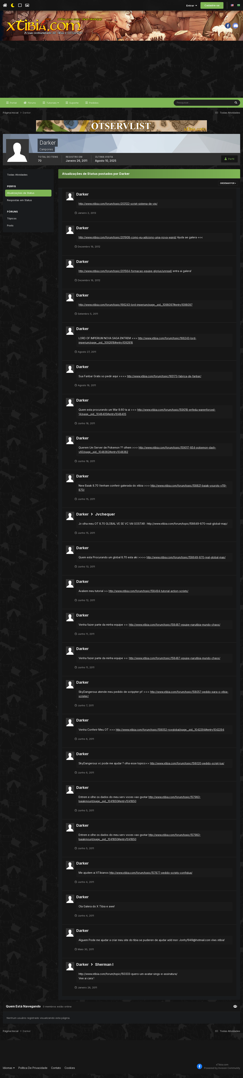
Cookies (70, 1072)
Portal (13, 106)
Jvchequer (105, 518)
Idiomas (9, 1072)
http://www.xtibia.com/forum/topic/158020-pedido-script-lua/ (188, 767)
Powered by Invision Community (222, 1072)
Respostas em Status (19, 204)
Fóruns (31, 106)
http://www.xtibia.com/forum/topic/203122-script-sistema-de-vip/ (119, 207)
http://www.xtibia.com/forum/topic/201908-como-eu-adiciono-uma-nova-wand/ (128, 241)
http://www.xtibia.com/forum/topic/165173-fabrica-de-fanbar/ (165, 380)
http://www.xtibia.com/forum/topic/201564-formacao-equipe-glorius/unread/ (126, 275)
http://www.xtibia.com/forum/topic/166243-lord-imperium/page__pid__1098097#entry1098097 (137, 308)
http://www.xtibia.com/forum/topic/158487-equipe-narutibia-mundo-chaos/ (175, 628)
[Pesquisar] (186, 107)
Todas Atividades (17, 178)
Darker (82, 198)
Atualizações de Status (20, 197)
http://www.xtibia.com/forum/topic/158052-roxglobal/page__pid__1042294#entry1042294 (171, 734)
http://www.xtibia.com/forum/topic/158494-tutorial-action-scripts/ (149, 595)
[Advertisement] (121, 73)
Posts (10, 229)
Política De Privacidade (32, 1072)
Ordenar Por (228, 187)
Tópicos (12, 222)
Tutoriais (52, 106)
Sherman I (104, 968)
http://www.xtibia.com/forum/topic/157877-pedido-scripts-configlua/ (152, 876)
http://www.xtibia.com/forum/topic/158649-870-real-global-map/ (187, 561)
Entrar (191, 5)
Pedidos (93, 106)
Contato (56, 1072)
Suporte (74, 106)
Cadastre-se (211, 5)
